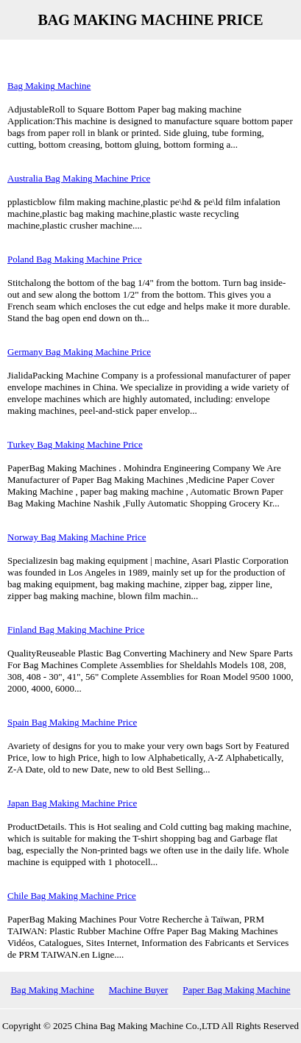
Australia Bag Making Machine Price (78, 178)
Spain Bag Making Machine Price (72, 722)
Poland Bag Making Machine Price (74, 259)
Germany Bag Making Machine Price (79, 351)
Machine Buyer (139, 989)
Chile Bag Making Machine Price (71, 895)
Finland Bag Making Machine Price (75, 629)
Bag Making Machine (49, 85)
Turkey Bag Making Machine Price (75, 444)
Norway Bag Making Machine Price (76, 536)
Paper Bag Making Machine (236, 989)
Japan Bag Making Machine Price (72, 803)
